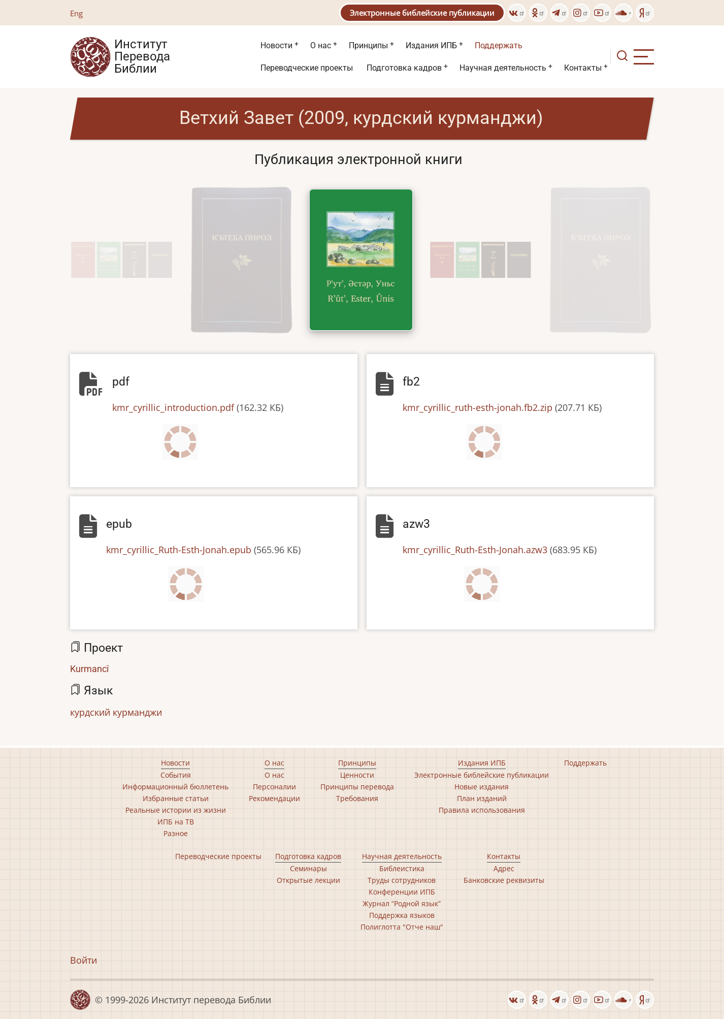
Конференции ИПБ (402, 892)
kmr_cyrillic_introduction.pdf (173, 407)
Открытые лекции (308, 880)
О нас (320, 45)
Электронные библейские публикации (422, 13)
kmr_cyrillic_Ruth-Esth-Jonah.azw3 (475, 550)
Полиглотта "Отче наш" (401, 927)
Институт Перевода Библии (142, 57)
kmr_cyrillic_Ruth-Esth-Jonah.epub (178, 550)
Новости (276, 45)
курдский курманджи (116, 712)
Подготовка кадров (404, 68)
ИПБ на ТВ (175, 821)
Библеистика (401, 868)
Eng (76, 13)
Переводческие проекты (306, 68)
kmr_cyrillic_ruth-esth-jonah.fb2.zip (477, 407)
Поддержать (498, 45)
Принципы (368, 45)
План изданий (482, 798)
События (175, 775)
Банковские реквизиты (504, 880)
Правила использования (482, 810)
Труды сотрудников (402, 880)
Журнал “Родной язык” (402, 903)
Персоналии (274, 786)
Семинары (308, 868)
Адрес (503, 868)
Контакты (583, 68)
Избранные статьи (176, 798)
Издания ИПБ (431, 45)
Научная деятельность (502, 68)
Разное (175, 833)
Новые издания (481, 786)
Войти (83, 960)
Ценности (357, 775)
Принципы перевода (357, 786)
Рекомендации (274, 798)
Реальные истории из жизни (175, 810)
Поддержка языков (402, 915)
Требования (357, 798)
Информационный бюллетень (175, 786)
